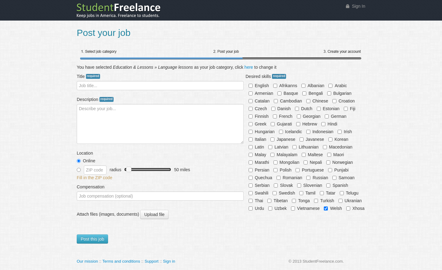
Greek (257, 124)
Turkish (324, 200)
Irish (345, 131)
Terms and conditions (121, 261)
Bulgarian (339, 93)
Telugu (349, 193)
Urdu (256, 208)
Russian (317, 177)
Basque (287, 93)
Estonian (328, 108)
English (259, 85)
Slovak (283, 185)
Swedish (284, 193)
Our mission (87, 261)
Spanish (337, 185)
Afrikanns (285, 85)
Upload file (154, 214)
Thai (256, 200)
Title (88, 76)
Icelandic (290, 131)
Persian (259, 170)
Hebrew (306, 124)
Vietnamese (305, 208)
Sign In (358, 6)
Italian (257, 139)
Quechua (260, 177)
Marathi (259, 162)
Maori (335, 154)
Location (85, 153)
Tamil (307, 193)
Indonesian (320, 131)
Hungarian (262, 131)
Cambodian (288, 100)
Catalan (259, 100)
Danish (281, 108)
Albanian (312, 85)
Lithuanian (306, 147)
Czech (258, 108)
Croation (343, 100)
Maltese (312, 154)
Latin (256, 147)
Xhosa (355, 208)
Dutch (303, 108)
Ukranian (350, 200)
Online (86, 160)
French (283, 116)
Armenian (261, 93)
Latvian (278, 147)
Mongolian (286, 162)
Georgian (309, 116)
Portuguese (310, 170)
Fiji (349, 108)
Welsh (333, 208)
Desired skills (266, 76)
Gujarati (281, 124)
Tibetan (277, 200)
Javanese (312, 139)
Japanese (282, 139)
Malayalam (283, 154)
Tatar (327, 193)
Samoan (343, 177)
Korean (338, 139)
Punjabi (338, 170)
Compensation (90, 186)
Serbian (259, 185)
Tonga (301, 200)
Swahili (258, 193)
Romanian (289, 177)
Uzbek (277, 208)
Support (152, 261)
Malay (257, 154)
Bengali (312, 93)
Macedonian (337, 147)
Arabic (337, 85)
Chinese (317, 100)
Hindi (329, 124)
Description (95, 99)
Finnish (259, 116)
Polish (282, 170)
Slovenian (309, 185)
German (336, 116)
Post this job (92, 239)
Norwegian (339, 162)
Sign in (169, 261)
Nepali (313, 162)
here (248, 67)
